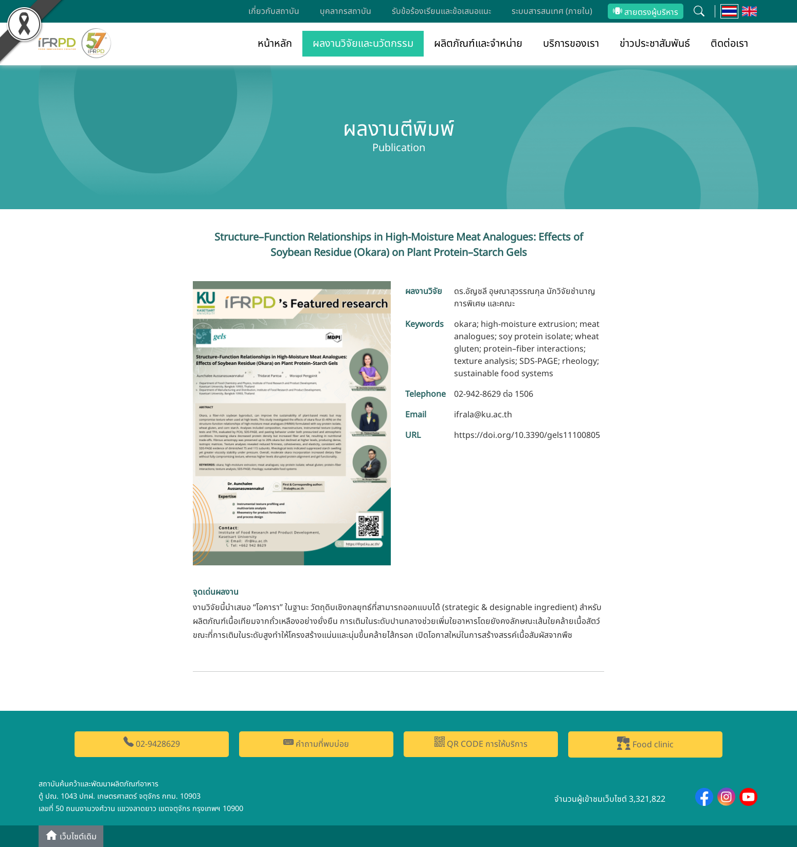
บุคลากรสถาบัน (345, 11)
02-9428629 (151, 743)
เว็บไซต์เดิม (71, 836)
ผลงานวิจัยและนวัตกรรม (363, 43)
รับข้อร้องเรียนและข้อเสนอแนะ (441, 11)
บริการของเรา (571, 43)
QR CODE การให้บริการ (481, 743)
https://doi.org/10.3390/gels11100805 (527, 435)
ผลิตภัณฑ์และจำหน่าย (478, 43)
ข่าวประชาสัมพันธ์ (655, 43)
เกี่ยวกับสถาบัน (273, 11)
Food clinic (645, 743)
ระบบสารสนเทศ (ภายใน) (552, 11)
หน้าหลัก (275, 43)
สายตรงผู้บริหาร (645, 12)
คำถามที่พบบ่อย (316, 743)
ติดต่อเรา (729, 43)
